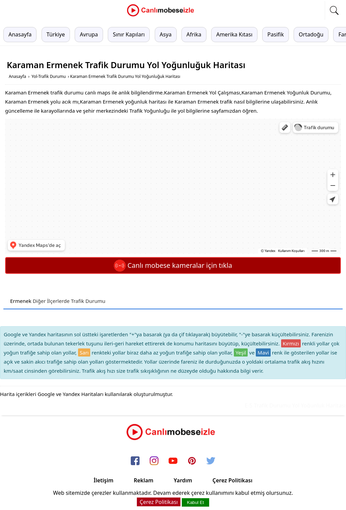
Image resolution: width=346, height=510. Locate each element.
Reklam (143, 480)
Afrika (194, 34)
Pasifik (275, 34)
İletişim (104, 480)
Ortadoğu (311, 34)
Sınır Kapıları (129, 34)
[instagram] (154, 461)
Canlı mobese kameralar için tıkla (173, 265)
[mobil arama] (334, 10)
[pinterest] (192, 461)
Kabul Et (195, 502)
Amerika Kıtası (234, 34)
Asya (166, 34)
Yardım (183, 480)
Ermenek (20, 301)
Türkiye (56, 34)
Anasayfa (19, 34)
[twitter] (210, 461)
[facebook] (135, 461)
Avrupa (89, 34)
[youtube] (173, 461)
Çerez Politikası (232, 480)
